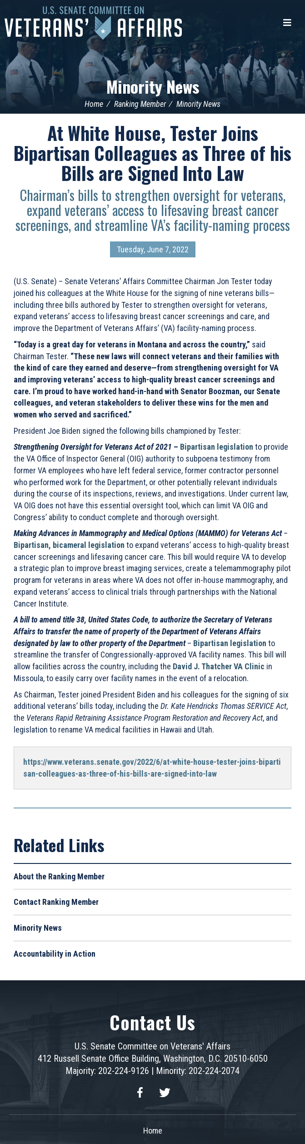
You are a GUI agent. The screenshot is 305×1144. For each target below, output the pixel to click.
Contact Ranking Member (56, 902)
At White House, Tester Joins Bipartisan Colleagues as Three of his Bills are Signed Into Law (152, 152)
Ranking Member (140, 104)
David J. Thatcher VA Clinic (219, 666)
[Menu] (287, 22)
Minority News (152, 86)
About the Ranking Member (59, 876)
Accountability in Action (54, 953)
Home (94, 104)
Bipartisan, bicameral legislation (69, 545)
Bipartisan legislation (216, 447)
